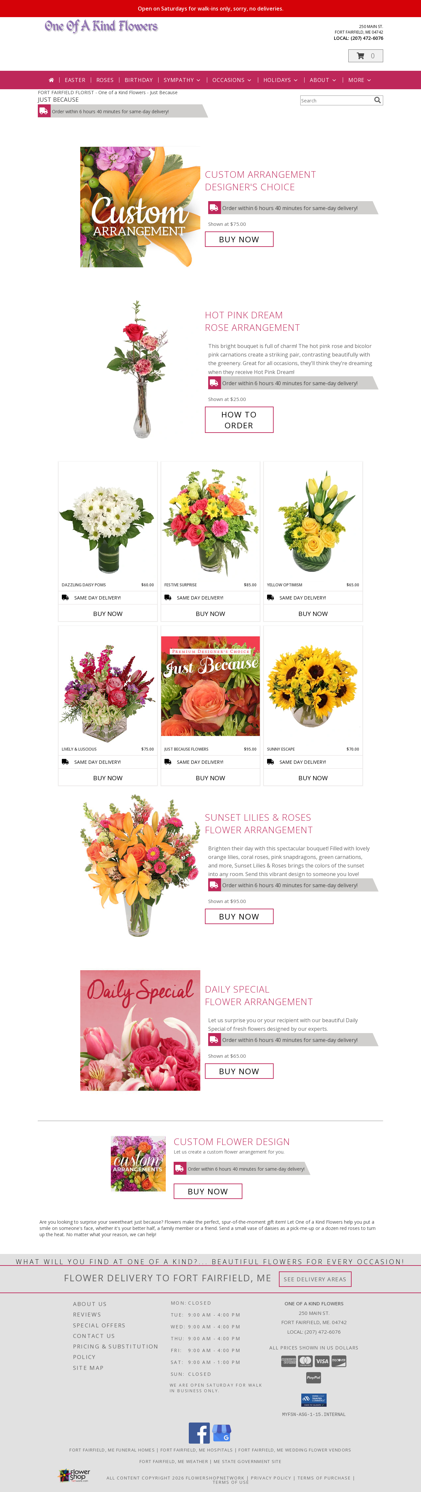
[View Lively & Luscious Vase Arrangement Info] (108, 686)
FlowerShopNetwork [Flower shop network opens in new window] (215, 1477)
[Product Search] (336, 100)
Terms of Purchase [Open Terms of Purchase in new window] (324, 1477)
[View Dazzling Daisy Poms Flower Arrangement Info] (108, 522)
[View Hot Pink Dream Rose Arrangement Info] (141, 370)
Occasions (232, 80)
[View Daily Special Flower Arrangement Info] (141, 1030)
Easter (75, 80)
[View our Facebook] (199, 1441)
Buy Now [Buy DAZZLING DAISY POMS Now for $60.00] (108, 613)
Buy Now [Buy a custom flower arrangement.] (208, 1191)
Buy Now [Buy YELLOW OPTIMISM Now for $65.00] (313, 613)
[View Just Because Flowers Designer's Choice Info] (210, 686)
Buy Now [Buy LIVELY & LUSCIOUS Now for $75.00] (108, 778)
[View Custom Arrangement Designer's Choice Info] (141, 207)
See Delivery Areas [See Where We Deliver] (315, 1279)
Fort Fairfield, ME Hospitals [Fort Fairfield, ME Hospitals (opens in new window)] (197, 1449)
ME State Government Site (248, 1461)
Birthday (139, 80)
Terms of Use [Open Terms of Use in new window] (231, 1482)
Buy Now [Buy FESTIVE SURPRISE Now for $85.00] (210, 613)
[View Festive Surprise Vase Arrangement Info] (210, 522)
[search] (377, 100)
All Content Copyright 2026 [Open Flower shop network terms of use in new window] (145, 1477)
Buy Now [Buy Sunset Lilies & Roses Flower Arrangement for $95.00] (239, 916)
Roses (105, 80)
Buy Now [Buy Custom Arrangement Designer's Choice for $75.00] (239, 239)
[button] (365, 55)
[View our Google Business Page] (221, 1441)
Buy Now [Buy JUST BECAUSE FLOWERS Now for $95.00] (210, 778)
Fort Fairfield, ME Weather (173, 1461)
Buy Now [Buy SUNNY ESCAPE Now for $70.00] (313, 778)
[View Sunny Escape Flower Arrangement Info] (313, 686)
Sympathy (183, 80)
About (323, 80)
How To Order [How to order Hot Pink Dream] (239, 420)
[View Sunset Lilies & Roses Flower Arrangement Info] (141, 867)
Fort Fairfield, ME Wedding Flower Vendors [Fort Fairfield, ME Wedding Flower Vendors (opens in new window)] (294, 1449)
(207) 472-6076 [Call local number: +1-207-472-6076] (367, 38)
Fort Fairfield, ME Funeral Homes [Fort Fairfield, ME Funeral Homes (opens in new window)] (112, 1449)
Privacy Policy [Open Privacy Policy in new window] (271, 1477)
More (360, 80)
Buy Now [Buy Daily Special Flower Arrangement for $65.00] (239, 1071)
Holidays (281, 80)
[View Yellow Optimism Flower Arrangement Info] (313, 522)
